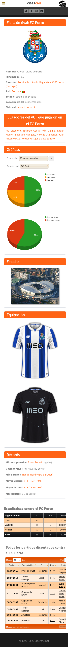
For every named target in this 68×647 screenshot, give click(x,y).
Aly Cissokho (13, 130)
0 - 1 (52, 620)
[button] (51, 158)
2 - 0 (52, 609)
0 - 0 (52, 571)
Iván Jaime (48, 130)
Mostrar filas (15, 560)
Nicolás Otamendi (47, 134)
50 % (63, 520)
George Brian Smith (62, 593)
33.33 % (63, 525)
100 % (63, 529)
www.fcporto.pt (26, 107)
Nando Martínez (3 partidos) (37, 474)
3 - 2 (52, 593)
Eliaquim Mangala (25, 134)
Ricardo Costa (31, 130)
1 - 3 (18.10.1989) (33, 487)
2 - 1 (52, 585)
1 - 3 (52, 602)
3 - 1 (52, 615)
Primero (63, 627)
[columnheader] (12, 565)
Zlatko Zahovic (47, 138)
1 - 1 (52, 578)
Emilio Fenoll (35, 462)
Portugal (16, 91)
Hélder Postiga (30, 138)
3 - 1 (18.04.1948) (33, 480)
